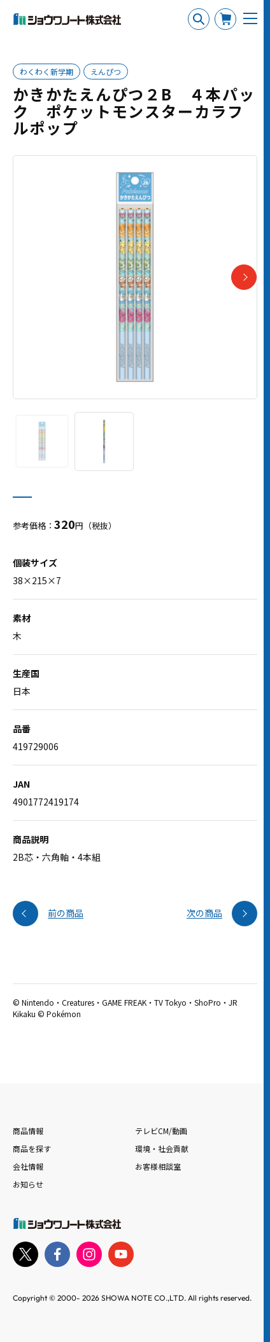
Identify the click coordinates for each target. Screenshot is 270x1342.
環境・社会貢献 (161, 1148)
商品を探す (32, 1148)
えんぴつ (105, 71)
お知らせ (28, 1184)
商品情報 (28, 1130)
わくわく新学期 (46, 71)
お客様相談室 (158, 1166)
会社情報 (28, 1166)
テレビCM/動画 (161, 1130)
